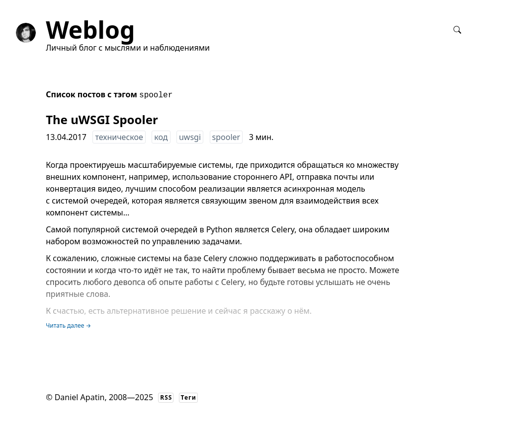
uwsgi (190, 137)
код (161, 137)
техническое (119, 137)
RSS (166, 397)
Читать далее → (68, 325)
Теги (188, 397)
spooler (226, 137)
